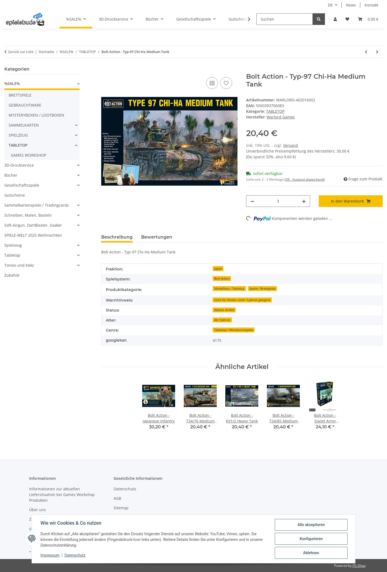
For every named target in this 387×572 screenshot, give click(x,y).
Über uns (37, 509)
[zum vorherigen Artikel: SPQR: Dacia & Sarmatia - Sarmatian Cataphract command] (366, 52)
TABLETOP (275, 111)
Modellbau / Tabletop (229, 288)
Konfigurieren (311, 539)
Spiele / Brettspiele (262, 288)
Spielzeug (13, 245)
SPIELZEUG (18, 135)
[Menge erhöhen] (304, 201)
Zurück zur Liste (20, 51)
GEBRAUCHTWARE (25, 105)
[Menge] (278, 201)
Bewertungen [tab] (156, 237)
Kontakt (371, 5)
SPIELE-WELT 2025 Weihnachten (33, 235)
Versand (290, 145)
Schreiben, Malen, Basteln (28, 215)
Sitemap (121, 507)
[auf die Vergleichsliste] (212, 83)
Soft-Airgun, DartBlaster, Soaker (33, 225)
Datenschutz (75, 555)
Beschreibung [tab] (117, 237)
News (351, 5)
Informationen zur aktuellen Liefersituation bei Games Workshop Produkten (62, 494)
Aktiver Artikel (224, 310)
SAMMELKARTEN (24, 125)
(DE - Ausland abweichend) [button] (304, 179)
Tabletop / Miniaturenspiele (233, 330)
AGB (117, 498)
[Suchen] (284, 19)
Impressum (49, 555)
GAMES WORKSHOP (28, 155)
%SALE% (12, 83)
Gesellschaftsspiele (21, 185)
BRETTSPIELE (20, 95)
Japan (218, 268)
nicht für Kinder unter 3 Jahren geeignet (242, 300)
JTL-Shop (358, 565)
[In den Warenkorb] (105, 70)
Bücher (10, 175)
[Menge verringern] (252, 201)
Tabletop (12, 255)
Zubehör (12, 275)
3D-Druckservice (19, 165)
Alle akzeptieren (311, 525)
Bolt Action (222, 278)
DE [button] (330, 5)
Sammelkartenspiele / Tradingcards (36, 205)
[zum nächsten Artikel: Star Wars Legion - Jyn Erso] (377, 52)
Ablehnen (311, 553)
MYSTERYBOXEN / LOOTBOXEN (36, 115)
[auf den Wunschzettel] (226, 83)
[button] (335, 19)
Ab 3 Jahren (222, 320)
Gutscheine (14, 195)
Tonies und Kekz (19, 265)
